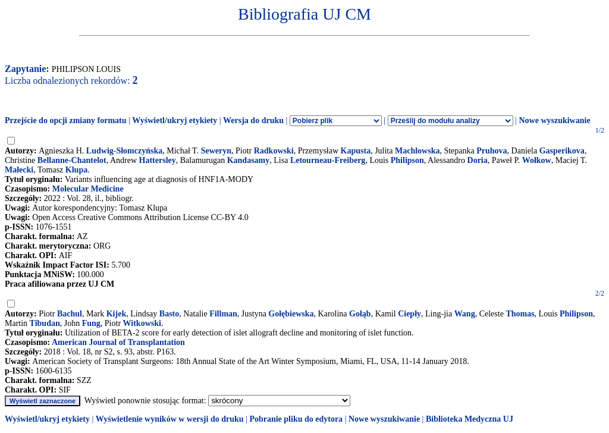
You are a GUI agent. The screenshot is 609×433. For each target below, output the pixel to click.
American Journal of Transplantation (118, 342)
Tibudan (45, 323)
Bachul (69, 313)
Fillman (223, 313)
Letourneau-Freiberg (328, 160)
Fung (91, 323)
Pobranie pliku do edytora (296, 419)
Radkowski (274, 150)
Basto (169, 313)
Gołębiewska (290, 313)
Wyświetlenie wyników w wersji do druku (170, 419)
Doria (477, 160)
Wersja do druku (253, 120)
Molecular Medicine (88, 188)
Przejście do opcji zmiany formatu (66, 120)
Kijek (116, 313)
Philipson (407, 160)
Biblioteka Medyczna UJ (469, 419)
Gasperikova (562, 150)
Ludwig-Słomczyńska (124, 150)
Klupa (76, 169)
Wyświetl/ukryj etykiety (174, 120)
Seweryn (216, 150)
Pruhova (491, 150)
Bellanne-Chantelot (71, 160)
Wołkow (536, 160)
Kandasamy (248, 160)
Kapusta (356, 150)
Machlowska (417, 150)
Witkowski (142, 323)
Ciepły (409, 313)
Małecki (19, 169)
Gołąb (360, 313)
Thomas (520, 313)
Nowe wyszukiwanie (554, 120)
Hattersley (157, 160)
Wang (464, 313)
